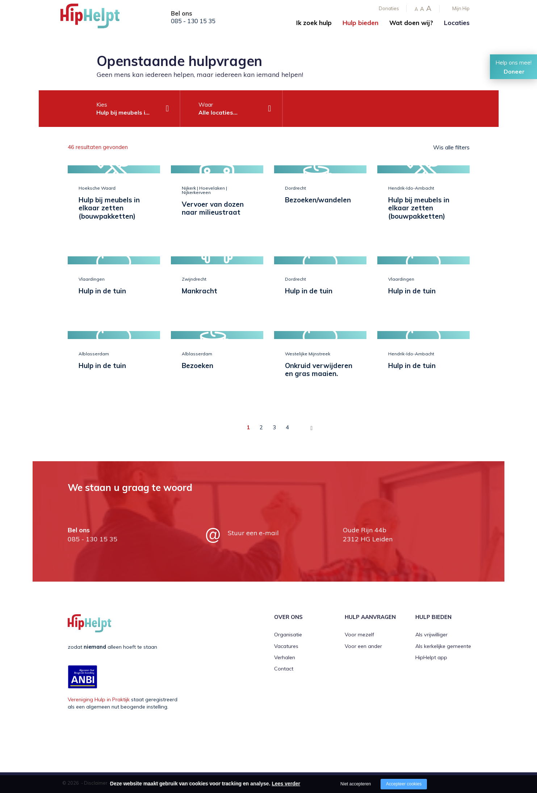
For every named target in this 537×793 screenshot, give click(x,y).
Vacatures (286, 646)
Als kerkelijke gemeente (443, 646)
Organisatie (288, 634)
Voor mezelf (359, 634)
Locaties (457, 22)
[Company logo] (96, 18)
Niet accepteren (355, 783)
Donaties (389, 8)
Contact (283, 668)
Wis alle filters (451, 147)
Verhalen (284, 657)
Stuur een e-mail (253, 532)
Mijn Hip (461, 8)
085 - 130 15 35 (193, 21)
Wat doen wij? (411, 22)
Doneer (514, 71)
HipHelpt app (431, 657)
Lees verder (286, 783)
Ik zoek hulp (314, 22)
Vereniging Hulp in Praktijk (99, 699)
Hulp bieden (360, 22)
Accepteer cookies (403, 783)
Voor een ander (363, 646)
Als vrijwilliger (431, 634)
